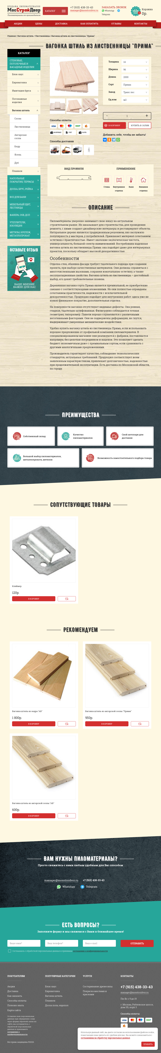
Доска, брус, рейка (24, 189)
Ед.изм (112, 99)
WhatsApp (109, 10)
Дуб (16, 162)
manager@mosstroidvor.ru (84, 10)
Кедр (17, 146)
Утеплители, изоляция (24, 224)
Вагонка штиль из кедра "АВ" (27, 711)
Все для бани (24, 197)
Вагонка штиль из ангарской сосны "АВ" (33, 803)
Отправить (137, 943)
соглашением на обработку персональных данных (105, 1038)
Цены (38, 23)
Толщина (113, 61)
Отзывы (116, 23)
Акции (18, 23)
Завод (111, 91)
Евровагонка (19, 82)
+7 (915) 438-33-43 (93, 880)
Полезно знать (15, 1005)
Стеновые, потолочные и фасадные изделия (24, 64)
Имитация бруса (21, 90)
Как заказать (14, 995)
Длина (112, 76)
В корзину (33, 598)
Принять (148, 1044)
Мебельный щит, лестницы (24, 206)
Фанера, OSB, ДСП (24, 215)
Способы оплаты (16, 1000)
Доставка (61, 23)
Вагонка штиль (21, 110)
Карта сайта (14, 1010)
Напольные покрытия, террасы (24, 180)
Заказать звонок (114, 7)
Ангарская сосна (20, 136)
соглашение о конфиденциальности (90, 951)
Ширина (113, 69)
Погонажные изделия (19, 100)
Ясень (17, 154)
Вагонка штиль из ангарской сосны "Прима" (108, 711)
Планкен (17, 170)
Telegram (106, 14)
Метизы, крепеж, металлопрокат (24, 234)
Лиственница (22, 126)
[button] (53, 106)
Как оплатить (89, 23)
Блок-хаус (17, 74)
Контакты (140, 23)
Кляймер (17, 586)
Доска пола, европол (56, 1005)
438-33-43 (81, 7)
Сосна (17, 118)
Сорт (111, 84)
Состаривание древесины (98, 986)
